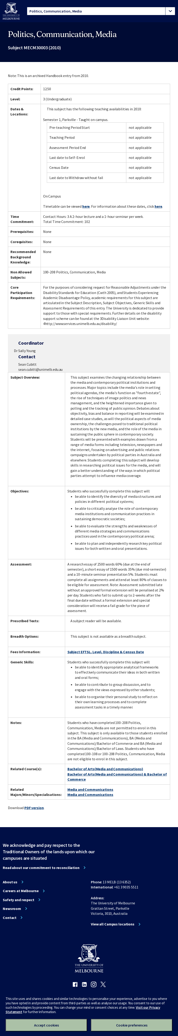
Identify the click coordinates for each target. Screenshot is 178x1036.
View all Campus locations (112, 924)
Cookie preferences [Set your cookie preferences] (131, 1025)
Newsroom (12, 908)
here (86, 206)
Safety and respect (18, 899)
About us (10, 882)
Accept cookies (46, 1025)
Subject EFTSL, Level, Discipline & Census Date (105, 651)
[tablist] (101, 11)
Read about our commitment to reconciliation (41, 867)
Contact (9, 917)
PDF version (34, 807)
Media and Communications (90, 789)
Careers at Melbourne (21, 890)
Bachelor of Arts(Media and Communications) (105, 769)
